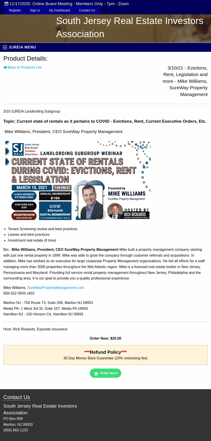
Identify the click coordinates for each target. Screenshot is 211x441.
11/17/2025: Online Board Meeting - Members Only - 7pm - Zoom (66, 3)
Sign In (35, 10)
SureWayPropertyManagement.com (55, 288)
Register (15, 10)
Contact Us (87, 10)
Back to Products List (22, 67)
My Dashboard (59, 10)
